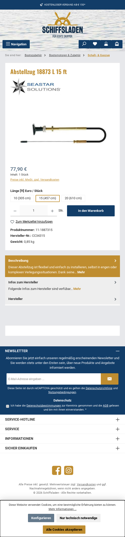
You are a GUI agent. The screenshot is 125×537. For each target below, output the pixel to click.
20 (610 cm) (73, 198)
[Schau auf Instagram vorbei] (68, 470)
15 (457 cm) (47, 198)
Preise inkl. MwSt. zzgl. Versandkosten (34, 179)
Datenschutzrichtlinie (99, 388)
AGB (105, 405)
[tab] (62, 266)
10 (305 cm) (22, 198)
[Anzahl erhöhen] (52, 210)
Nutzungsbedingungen (62, 392)
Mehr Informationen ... (63, 509)
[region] (62, 134)
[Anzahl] (33, 210)
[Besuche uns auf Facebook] (56, 470)
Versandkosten (86, 484)
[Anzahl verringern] (15, 210)
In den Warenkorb (91, 211)
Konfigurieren (41, 518)
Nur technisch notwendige (78, 518)
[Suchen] (84, 44)
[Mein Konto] (106, 44)
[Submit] (109, 379)
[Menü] (16, 44)
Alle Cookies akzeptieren (64, 529)
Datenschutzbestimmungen (43, 405)
